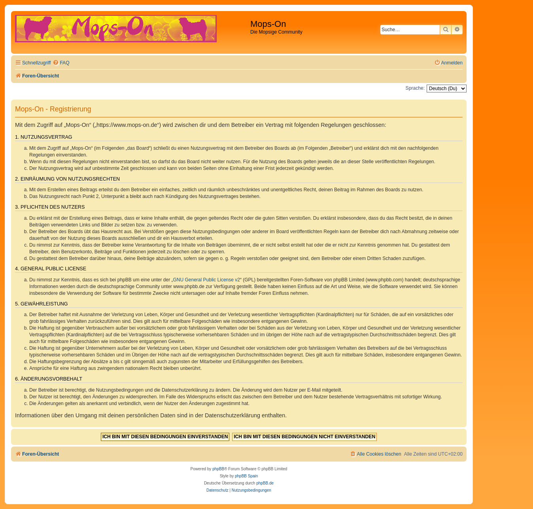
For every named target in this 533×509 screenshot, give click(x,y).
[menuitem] (61, 63)
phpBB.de (265, 483)
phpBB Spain (246, 476)
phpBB (218, 469)
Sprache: (415, 88)
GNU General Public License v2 (206, 280)
